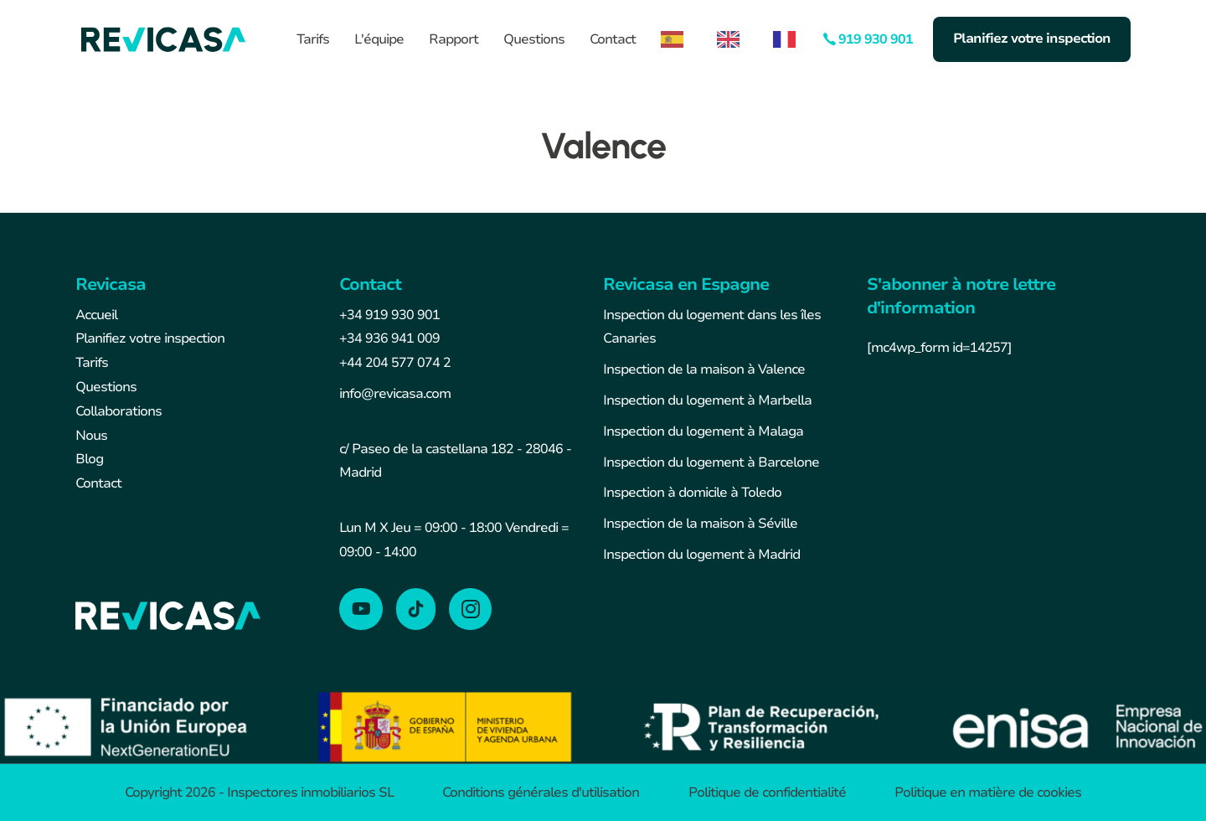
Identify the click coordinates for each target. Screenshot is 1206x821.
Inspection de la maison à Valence (704, 369)
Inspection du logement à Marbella (707, 400)
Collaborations (118, 411)
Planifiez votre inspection (1032, 38)
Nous (91, 435)
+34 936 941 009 (389, 338)
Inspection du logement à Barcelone (711, 462)
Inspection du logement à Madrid (701, 554)
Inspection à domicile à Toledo (692, 492)
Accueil (96, 315)
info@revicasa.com (395, 394)
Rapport (453, 39)
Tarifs (312, 39)
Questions (533, 39)
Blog (89, 459)
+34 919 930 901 (389, 315)
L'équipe (379, 39)
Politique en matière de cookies (987, 792)
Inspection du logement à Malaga (703, 431)
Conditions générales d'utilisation (540, 792)
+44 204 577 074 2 (395, 363)
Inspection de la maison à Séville (700, 523)
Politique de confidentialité (767, 792)
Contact (613, 39)
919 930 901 (875, 39)
